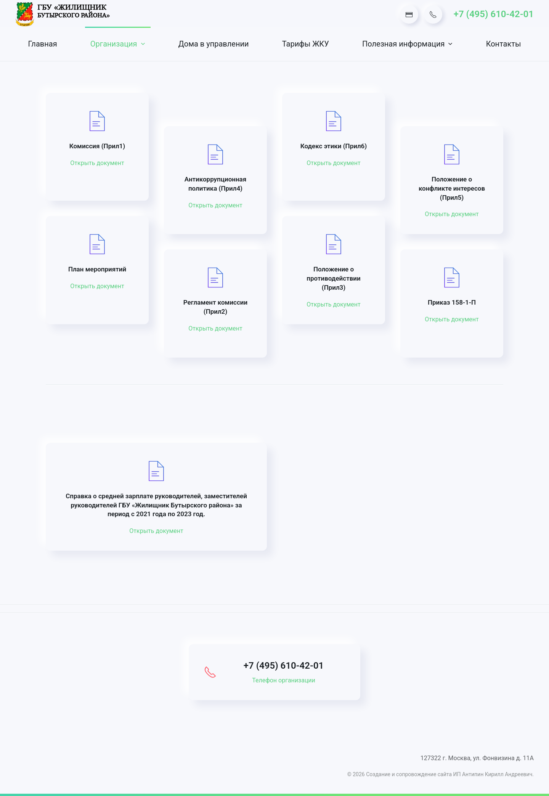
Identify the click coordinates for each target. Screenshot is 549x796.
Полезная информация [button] (407, 43)
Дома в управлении (213, 43)
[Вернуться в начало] (63, 14)
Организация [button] (117, 43)
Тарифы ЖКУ (305, 43)
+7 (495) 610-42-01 (494, 14)
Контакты (503, 43)
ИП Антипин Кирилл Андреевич (493, 774)
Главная (42, 43)
